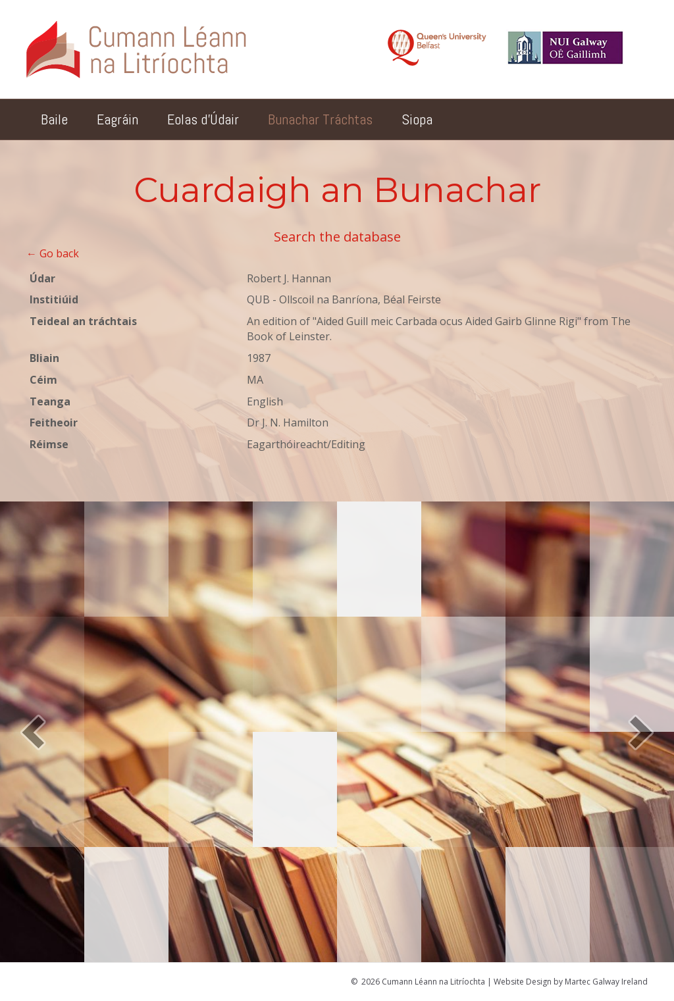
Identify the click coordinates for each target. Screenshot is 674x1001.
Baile (54, 119)
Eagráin (117, 119)
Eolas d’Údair (203, 119)
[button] (33, 732)
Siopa (417, 119)
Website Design (523, 981)
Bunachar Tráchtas (320, 119)
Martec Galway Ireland (606, 981)
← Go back (52, 253)
